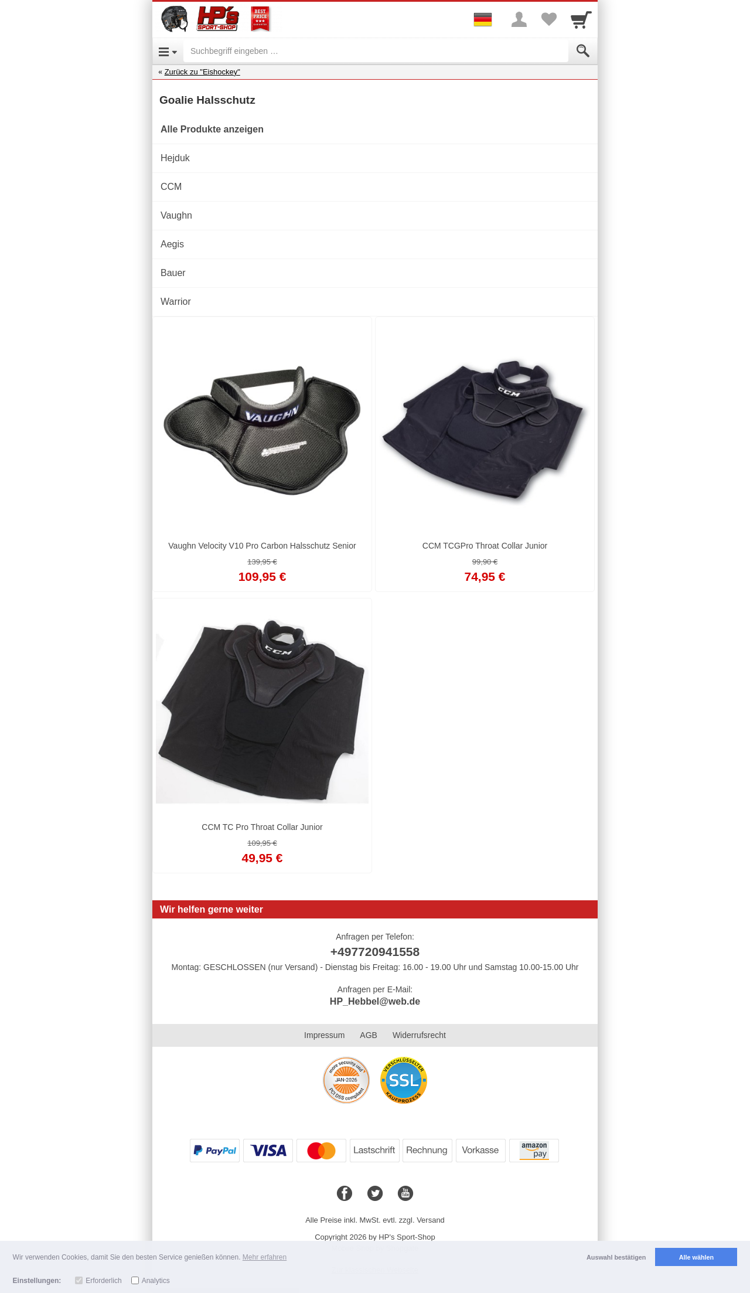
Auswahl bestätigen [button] (616, 1257)
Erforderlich (103, 1281)
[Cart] (581, 19)
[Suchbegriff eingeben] (375, 51)
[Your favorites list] (548, 19)
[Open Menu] (167, 51)
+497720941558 (375, 951)
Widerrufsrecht (419, 1035)
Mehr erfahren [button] (265, 1257)
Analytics (156, 1281)
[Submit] (583, 51)
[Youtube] (405, 1194)
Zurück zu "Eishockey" (202, 71)
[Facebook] (344, 1194)
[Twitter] (375, 1194)
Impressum (324, 1035)
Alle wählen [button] (696, 1257)
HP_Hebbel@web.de (375, 1001)
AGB (368, 1035)
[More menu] (519, 19)
